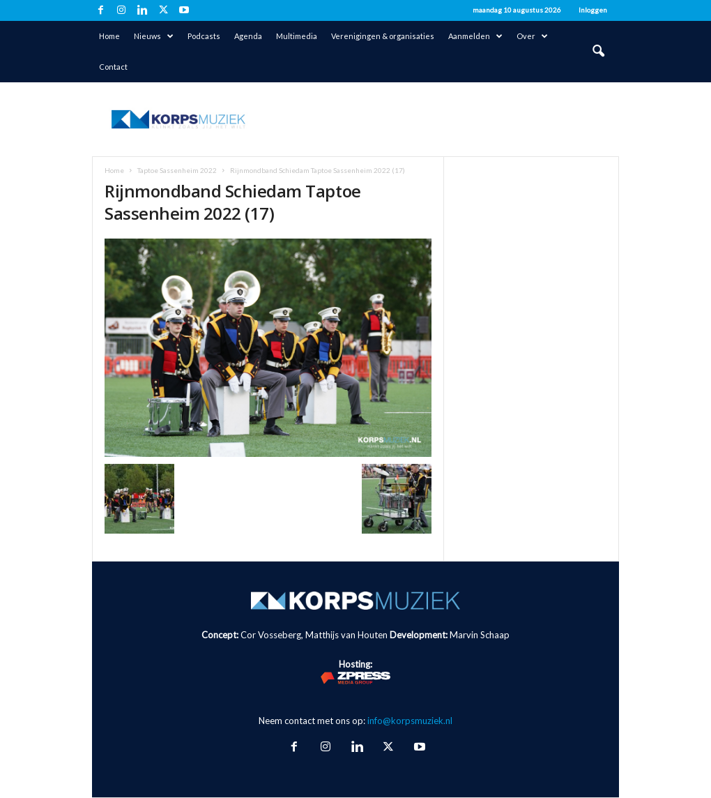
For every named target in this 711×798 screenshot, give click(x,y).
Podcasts (204, 35)
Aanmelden (475, 36)
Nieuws (154, 36)
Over (532, 36)
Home (109, 35)
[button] (598, 51)
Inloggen (593, 10)
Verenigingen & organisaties (382, 35)
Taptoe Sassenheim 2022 (177, 170)
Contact (113, 66)
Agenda (248, 35)
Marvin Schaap (480, 634)
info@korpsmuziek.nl (409, 720)
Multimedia (296, 35)
